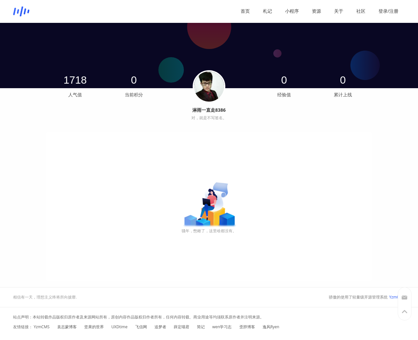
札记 (267, 11)
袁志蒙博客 (67, 327)
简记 (201, 327)
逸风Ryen (271, 327)
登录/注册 (388, 11)
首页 (245, 11)
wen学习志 (222, 327)
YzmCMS (397, 297)
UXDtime (119, 327)
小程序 (292, 11)
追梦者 (160, 327)
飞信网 (141, 327)
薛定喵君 (181, 327)
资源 (316, 11)
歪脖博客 (247, 327)
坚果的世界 (94, 327)
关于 (338, 11)
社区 (360, 11)
